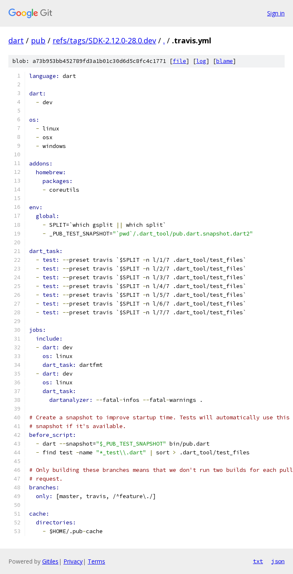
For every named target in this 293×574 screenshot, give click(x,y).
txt (258, 561)
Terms (96, 561)
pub (38, 40)
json (278, 561)
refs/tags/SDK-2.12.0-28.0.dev (104, 40)
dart (16, 40)
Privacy (73, 561)
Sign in (276, 13)
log (201, 61)
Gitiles (50, 561)
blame (224, 61)
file (179, 61)
